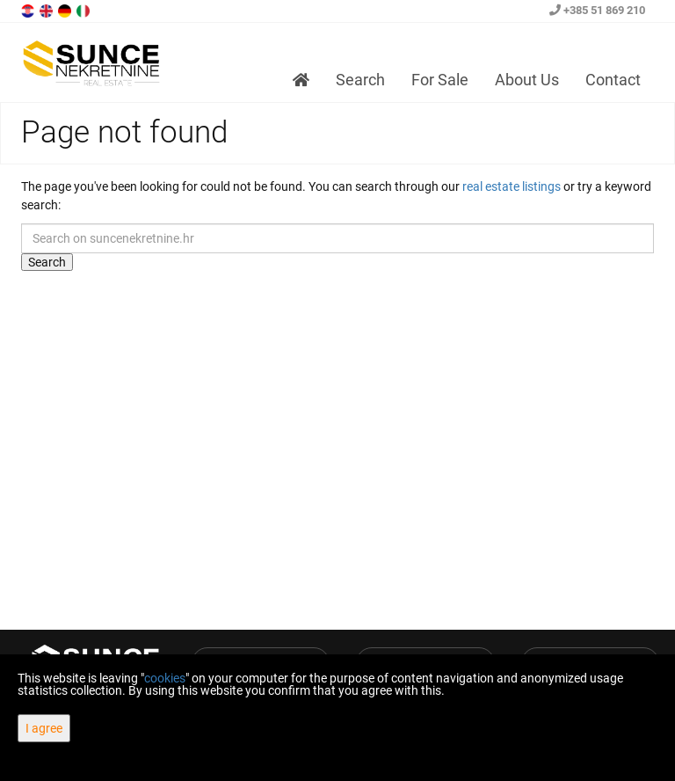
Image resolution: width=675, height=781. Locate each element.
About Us (527, 79)
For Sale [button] (439, 79)
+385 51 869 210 (597, 10)
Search (360, 79)
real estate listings (511, 186)
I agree (43, 728)
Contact (613, 79)
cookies (164, 678)
